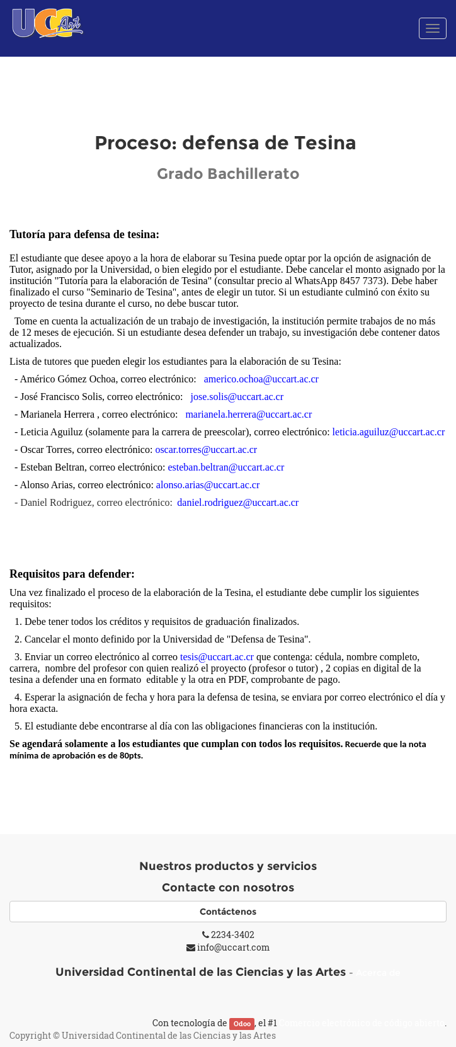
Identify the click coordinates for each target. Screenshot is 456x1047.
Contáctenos (228, 911)
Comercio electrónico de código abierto (362, 1023)
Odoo (242, 1023)
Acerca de (378, 973)
